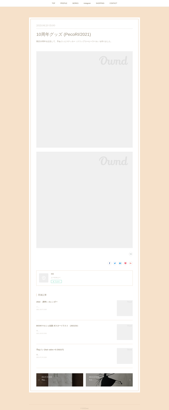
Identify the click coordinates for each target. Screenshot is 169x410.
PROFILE (63, 3)
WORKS (75, 3)
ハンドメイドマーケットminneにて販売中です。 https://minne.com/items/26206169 (66, 307)
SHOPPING (100, 3)
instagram (87, 3)
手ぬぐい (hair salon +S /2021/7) (50, 350)
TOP (53, 3)
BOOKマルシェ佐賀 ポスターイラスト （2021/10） (57, 326)
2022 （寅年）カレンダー (47, 302)
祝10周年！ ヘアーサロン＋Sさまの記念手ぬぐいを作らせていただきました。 (64, 355)
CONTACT (113, 3)
